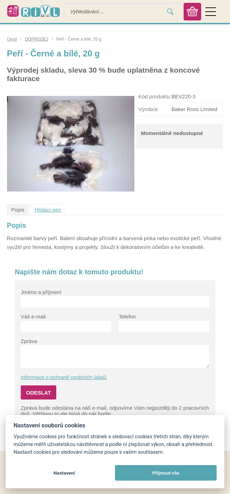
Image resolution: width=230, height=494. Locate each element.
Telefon (127, 316)
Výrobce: (148, 109)
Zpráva (29, 341)
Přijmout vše (165, 473)
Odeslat (38, 393)
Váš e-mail (33, 316)
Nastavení (64, 473)
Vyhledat (170, 11)
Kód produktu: (154, 96)
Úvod (12, 39)
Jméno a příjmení (41, 292)
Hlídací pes (47, 210)
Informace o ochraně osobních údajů (64, 377)
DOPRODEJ (37, 39)
